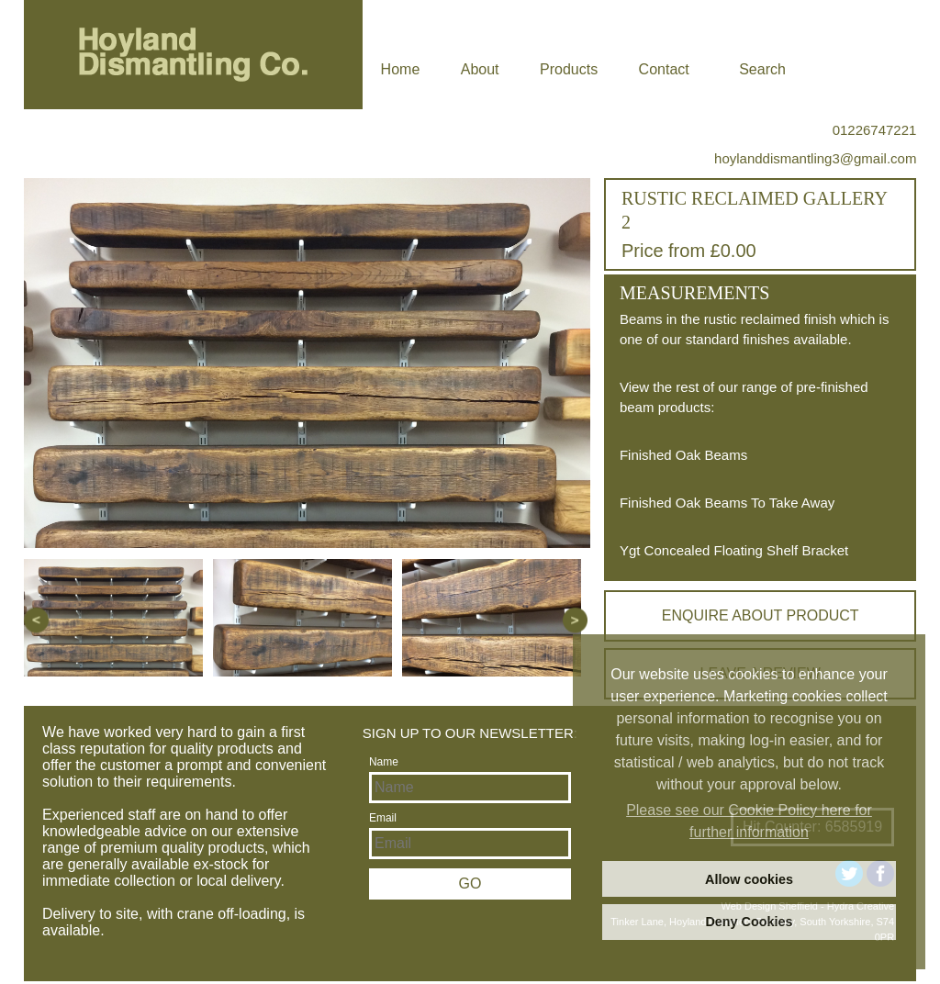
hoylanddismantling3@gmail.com (815, 158)
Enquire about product (760, 615)
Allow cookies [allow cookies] (749, 879)
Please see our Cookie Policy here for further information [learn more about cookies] (749, 821)
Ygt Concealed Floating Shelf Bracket (734, 550)
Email (383, 817)
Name (383, 761)
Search (762, 69)
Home (400, 69)
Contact (664, 69)
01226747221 (875, 130)
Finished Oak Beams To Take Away (727, 502)
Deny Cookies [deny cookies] (748, 921)
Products (569, 69)
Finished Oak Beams (683, 455)
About (480, 69)
